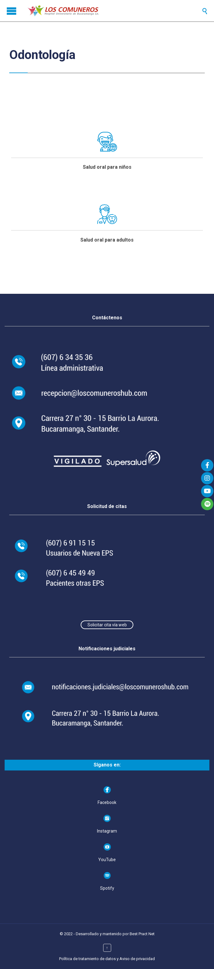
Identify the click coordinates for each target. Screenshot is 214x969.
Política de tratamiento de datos (87, 958)
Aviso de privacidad (137, 958)
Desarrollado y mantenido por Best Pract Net (115, 934)
